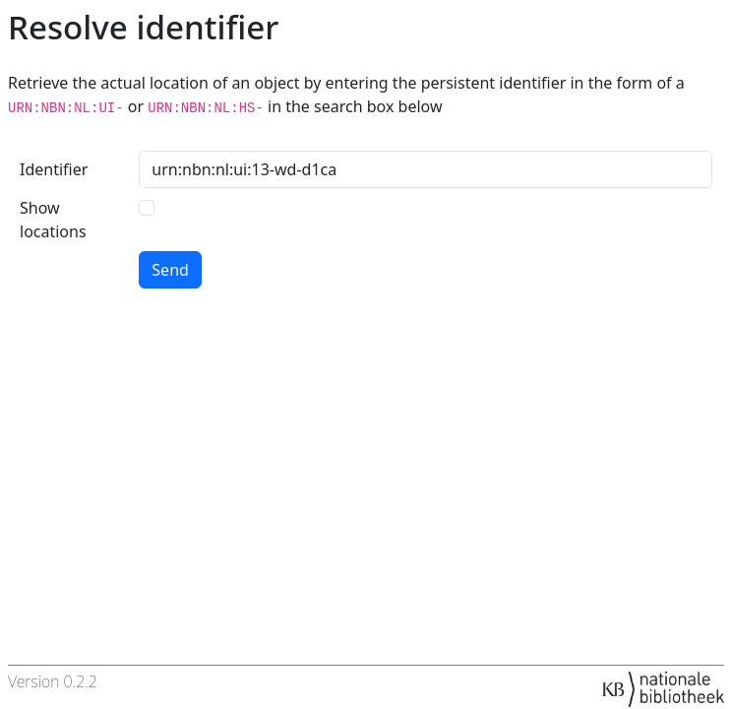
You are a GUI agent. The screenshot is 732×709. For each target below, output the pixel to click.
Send (170, 270)
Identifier (54, 169)
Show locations (53, 219)
